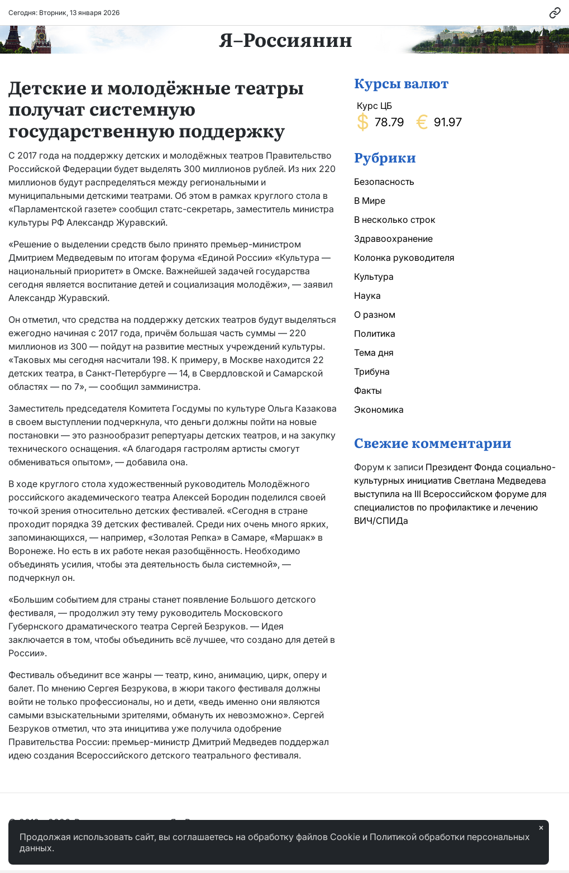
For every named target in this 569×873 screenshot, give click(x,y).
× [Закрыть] (541, 827)
